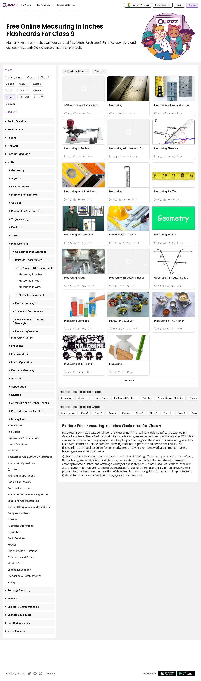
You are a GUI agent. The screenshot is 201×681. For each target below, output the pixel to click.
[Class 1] (85, 413)
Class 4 (23, 83)
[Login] (179, 5)
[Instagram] (40, 673)
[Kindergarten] (67, 413)
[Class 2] (98, 413)
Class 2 (45, 77)
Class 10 (24, 97)
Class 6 (10, 90)
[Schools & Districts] (66, 5)
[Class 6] (153, 413)
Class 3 (10, 83)
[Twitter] (29, 673)
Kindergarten (14, 77)
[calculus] (147, 398)
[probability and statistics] (170, 398)
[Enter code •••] (162, 5)
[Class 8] (181, 413)
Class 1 (31, 77)
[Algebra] (82, 398)
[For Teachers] (44, 5)
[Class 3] (112, 413)
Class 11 (38, 97)
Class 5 (37, 83)
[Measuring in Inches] (76, 71)
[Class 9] (99, 71)
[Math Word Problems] (125, 398)
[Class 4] (126, 413)
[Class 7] (167, 413)
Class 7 (23, 90)
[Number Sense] (100, 398)
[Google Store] (186, 673)
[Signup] (192, 5)
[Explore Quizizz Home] (10, 5)
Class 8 (37, 90)
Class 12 (10, 103)
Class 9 (10, 97)
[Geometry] (66, 398)
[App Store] (167, 673)
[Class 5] (139, 413)
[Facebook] (35, 673)
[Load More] (128, 380)
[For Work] (26, 5)
